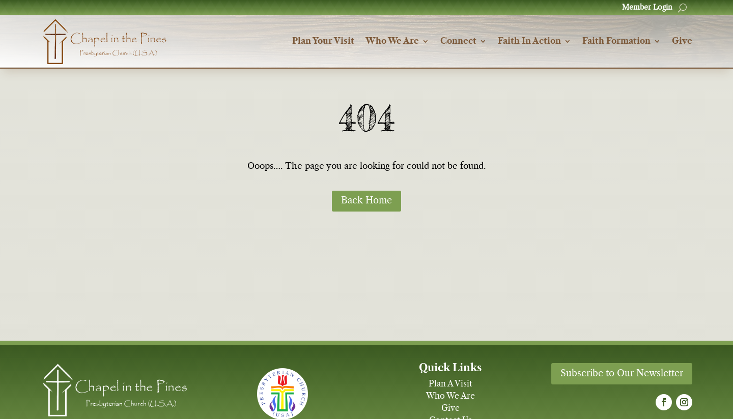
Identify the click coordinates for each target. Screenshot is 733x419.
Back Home (366, 200)
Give (682, 41)
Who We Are (392, 41)
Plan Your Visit (323, 41)
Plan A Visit (450, 384)
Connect (458, 41)
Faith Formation (616, 41)
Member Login (647, 7)
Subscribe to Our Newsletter (621, 373)
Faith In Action (529, 41)
